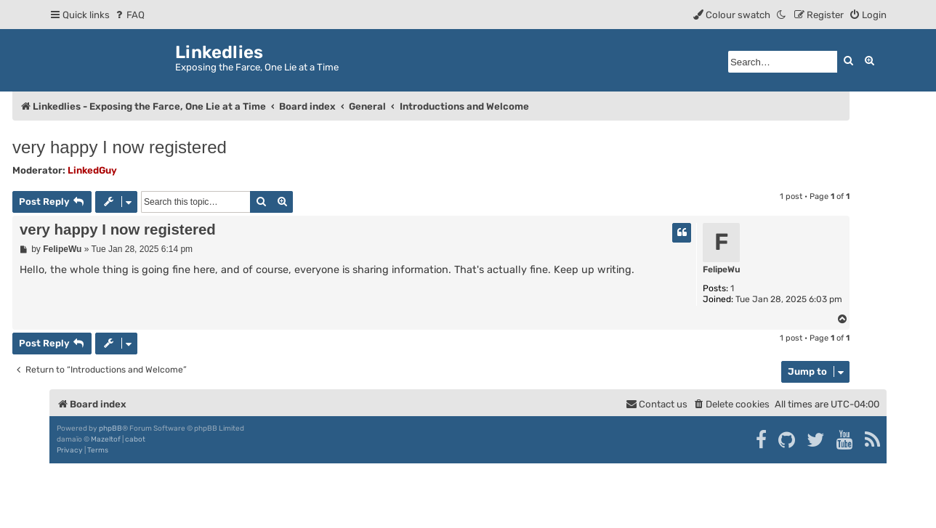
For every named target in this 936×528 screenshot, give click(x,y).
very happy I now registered (119, 147)
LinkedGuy (92, 170)
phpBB (110, 428)
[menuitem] (129, 14)
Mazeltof (106, 439)
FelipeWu (722, 269)
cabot (135, 439)
